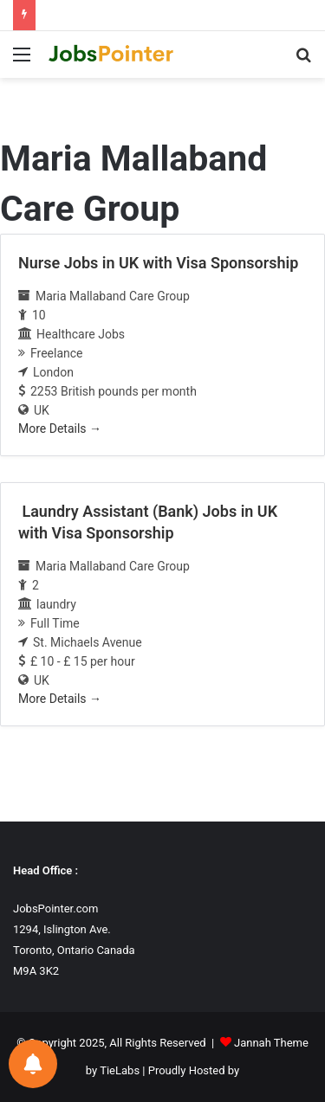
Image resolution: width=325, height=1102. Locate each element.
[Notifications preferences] (33, 1064)
